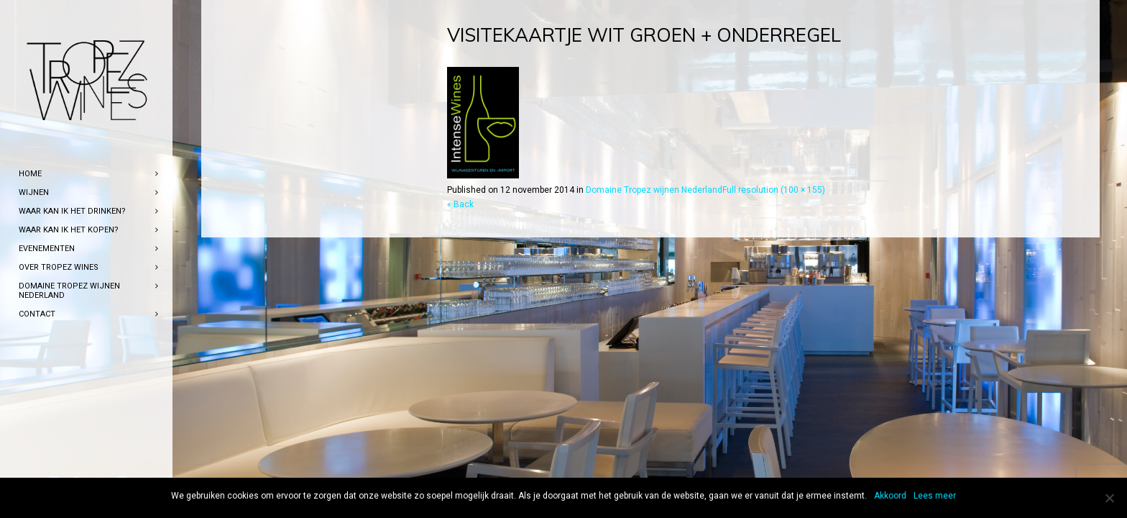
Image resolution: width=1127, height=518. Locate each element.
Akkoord (890, 496)
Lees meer (935, 496)
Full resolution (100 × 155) (773, 190)
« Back (460, 204)
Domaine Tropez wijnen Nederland (654, 190)
